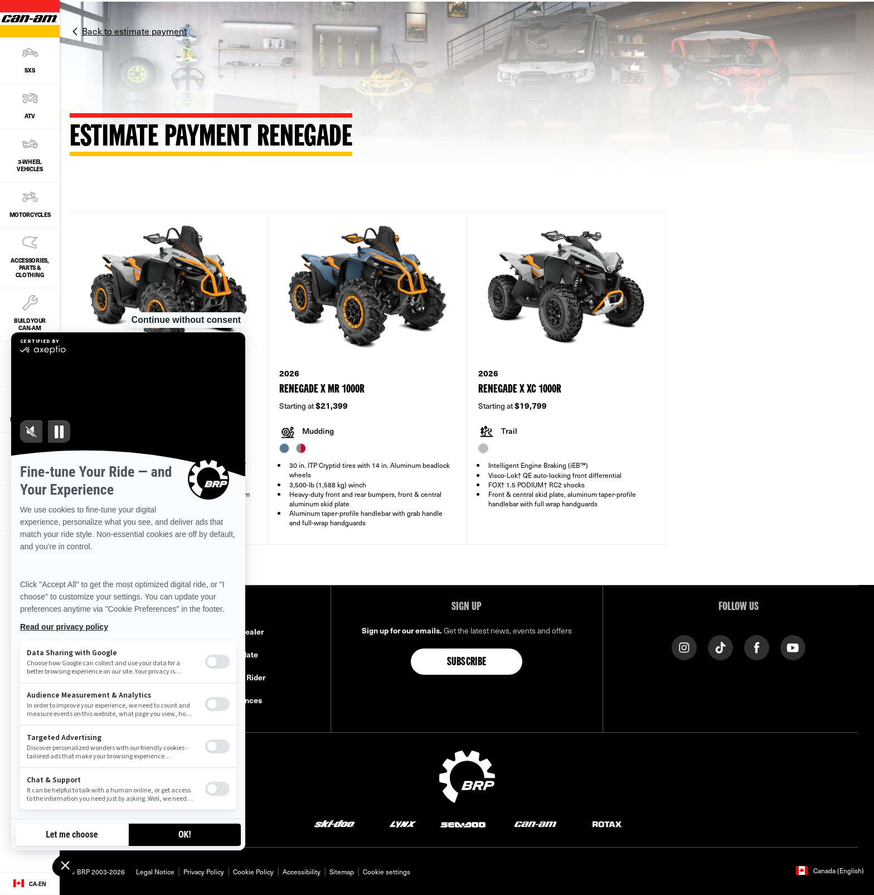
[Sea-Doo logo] (463, 823)
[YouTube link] (792, 647)
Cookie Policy (253, 872)
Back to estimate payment (134, 30)
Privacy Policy (203, 872)
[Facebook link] (756, 647)
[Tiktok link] (720, 647)
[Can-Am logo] (535, 823)
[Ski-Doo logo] (334, 823)
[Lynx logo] (403, 823)
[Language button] (30, 884)
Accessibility (302, 872)
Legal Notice (155, 872)
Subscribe (467, 662)
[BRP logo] (467, 775)
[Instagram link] (684, 647)
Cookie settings (386, 872)
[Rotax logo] (608, 823)
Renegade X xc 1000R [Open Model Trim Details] (519, 389)
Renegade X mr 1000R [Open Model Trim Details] (322, 389)
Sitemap (341, 872)
